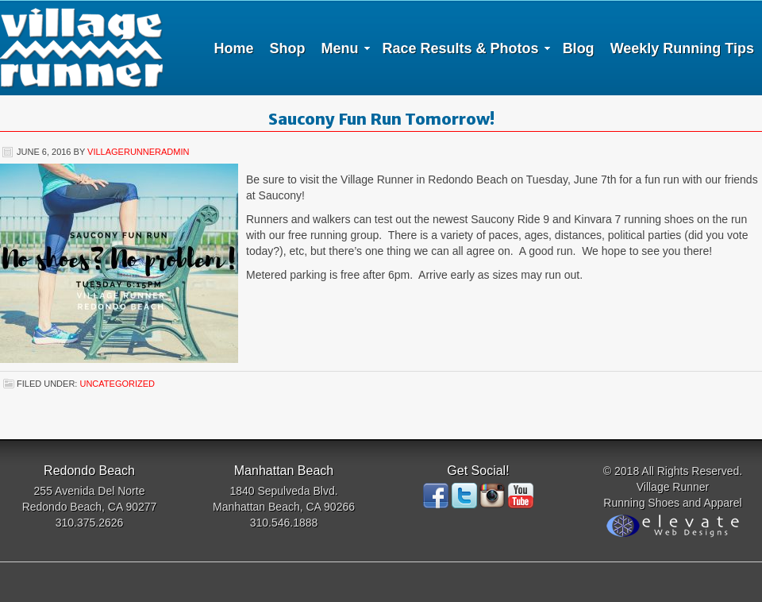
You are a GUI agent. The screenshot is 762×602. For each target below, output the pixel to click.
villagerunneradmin (138, 151)
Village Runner (81, 47)
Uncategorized (117, 383)
